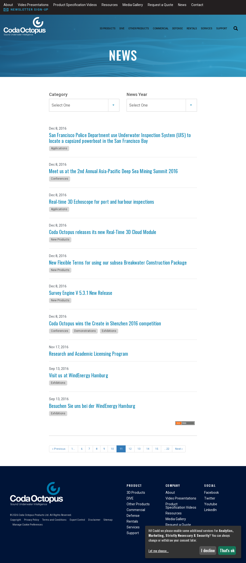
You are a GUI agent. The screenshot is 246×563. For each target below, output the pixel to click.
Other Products (138, 28)
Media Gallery (133, 5)
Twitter (209, 498)
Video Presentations (33, 5)
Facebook (211, 492)
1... (73, 448)
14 (147, 448)
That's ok (227, 550)
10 (112, 448)
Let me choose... (158, 550)
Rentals (192, 28)
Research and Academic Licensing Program (88, 353)
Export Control (77, 520)
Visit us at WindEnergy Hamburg (78, 375)
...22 (166, 448)
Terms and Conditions (54, 520)
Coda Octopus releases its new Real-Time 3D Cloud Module (102, 231)
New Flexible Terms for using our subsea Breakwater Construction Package (118, 262)
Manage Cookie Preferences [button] (27, 524)
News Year (137, 94)
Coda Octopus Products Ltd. (33, 515)
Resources (110, 5)
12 (130, 448)
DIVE (121, 28)
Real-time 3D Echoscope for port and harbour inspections (101, 201)
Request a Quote (160, 5)
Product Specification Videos (75, 5)
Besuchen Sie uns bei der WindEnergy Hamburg (92, 405)
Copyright (15, 520)
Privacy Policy (31, 520)
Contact (197, 5)
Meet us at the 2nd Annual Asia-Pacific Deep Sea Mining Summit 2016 (113, 171)
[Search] (235, 29)
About (8, 5)
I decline (208, 550)
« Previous (58, 448)
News (182, 5)
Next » (179, 448)
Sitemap (108, 520)
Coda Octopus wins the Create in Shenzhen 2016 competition (105, 323)
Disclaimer (94, 520)
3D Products (108, 28)
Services (206, 28)
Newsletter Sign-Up (29, 9)
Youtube (210, 504)
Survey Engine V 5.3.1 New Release (80, 292)
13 (138, 448)
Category (58, 94)
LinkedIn (210, 510)
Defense (177, 28)
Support (221, 28)
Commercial (160, 28)
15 (156, 448)
